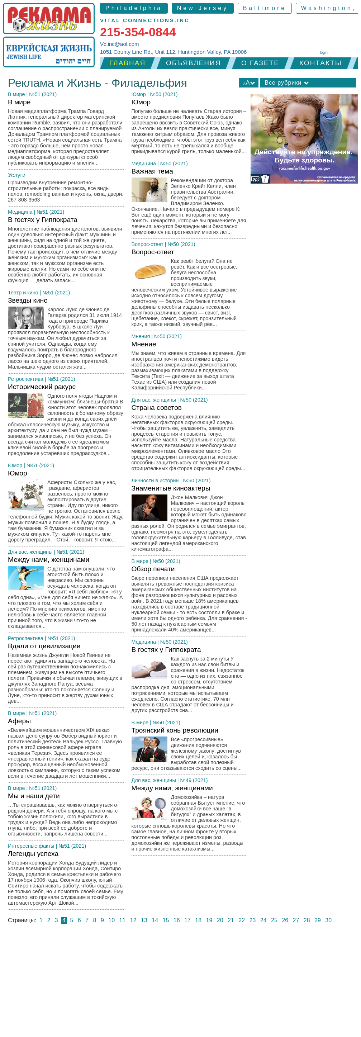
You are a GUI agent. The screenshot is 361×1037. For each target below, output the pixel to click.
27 (296, 920)
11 (122, 920)
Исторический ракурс (66, 421)
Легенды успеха (66, 880)
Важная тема (189, 203)
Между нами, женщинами (66, 594)
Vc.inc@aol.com (119, 44)
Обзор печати (189, 600)
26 (285, 920)
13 (144, 920)
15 (166, 920)
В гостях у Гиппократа (66, 251)
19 (209, 920)
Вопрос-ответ (147, 244)
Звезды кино (66, 335)
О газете (260, 63)
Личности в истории (155, 480)
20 (220, 920)
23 (253, 920)
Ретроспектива (25, 379)
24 (263, 920)
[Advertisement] (180, 983)
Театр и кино (23, 292)
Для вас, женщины (30, 552)
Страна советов (189, 439)
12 (133, 920)
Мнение (189, 367)
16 (177, 920)
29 (317, 920)
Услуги (16, 175)
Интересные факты (31, 846)
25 (274, 920)
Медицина (20, 212)
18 (198, 920)
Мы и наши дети (66, 816)
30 (328, 920)
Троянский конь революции (189, 750)
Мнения (141, 336)
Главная (127, 63)
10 (111, 920)
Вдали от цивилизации (66, 675)
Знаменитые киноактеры (189, 520)
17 (187, 920)
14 (155, 920)
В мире (16, 94)
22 (241, 920)
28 (307, 920)
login (324, 53)
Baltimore (265, 8)
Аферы (66, 750)
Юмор (15, 465)
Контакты (320, 63)
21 (231, 920)
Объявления (193, 63)
